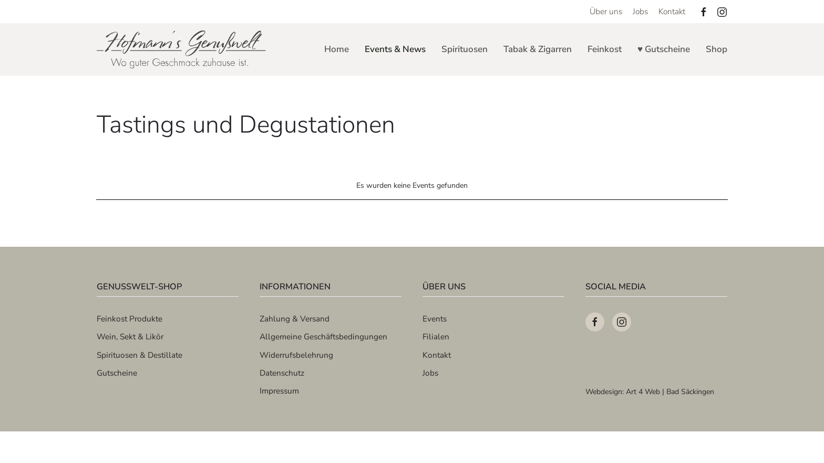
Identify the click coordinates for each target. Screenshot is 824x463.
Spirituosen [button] (464, 49)
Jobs (640, 11)
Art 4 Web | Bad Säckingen (670, 392)
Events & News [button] (395, 49)
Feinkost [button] (605, 49)
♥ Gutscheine (663, 49)
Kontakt (671, 11)
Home (336, 49)
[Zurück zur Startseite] (182, 49)
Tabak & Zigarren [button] (537, 49)
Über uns (606, 11)
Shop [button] (716, 49)
